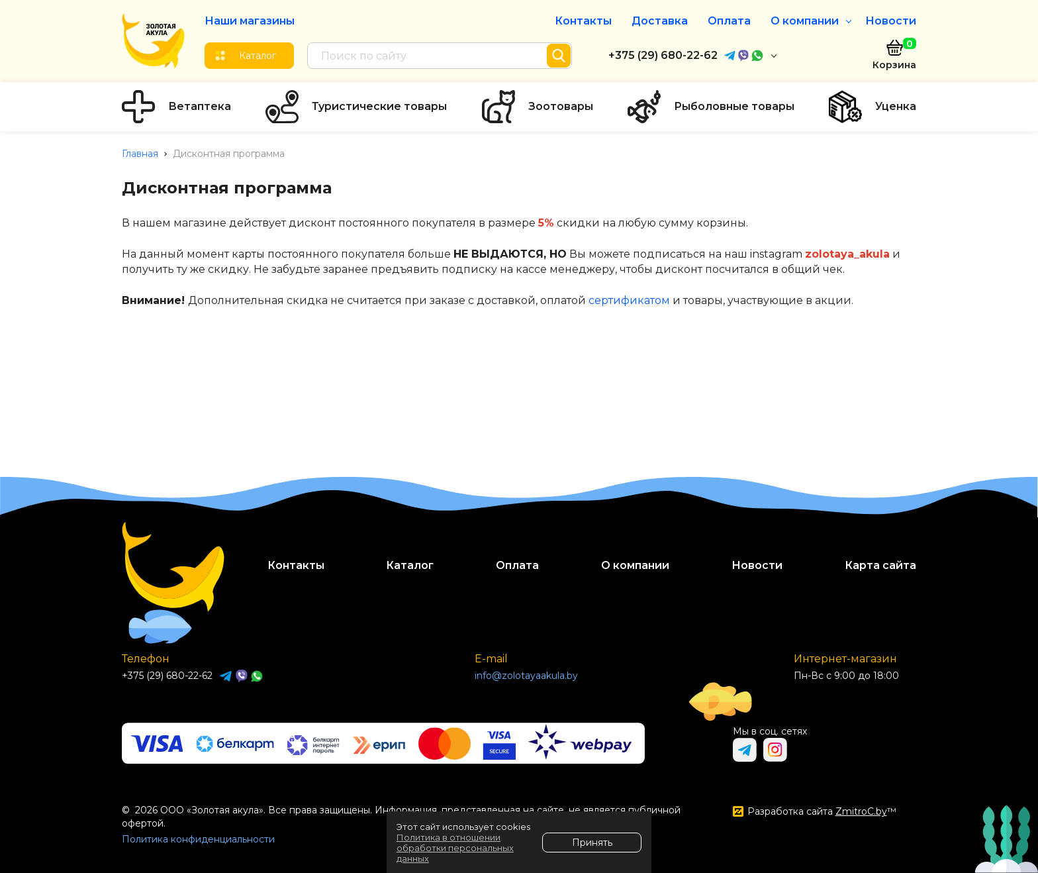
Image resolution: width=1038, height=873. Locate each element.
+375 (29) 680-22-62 (663, 55)
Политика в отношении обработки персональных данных (455, 848)
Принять (592, 842)
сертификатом (629, 300)
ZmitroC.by (861, 811)
